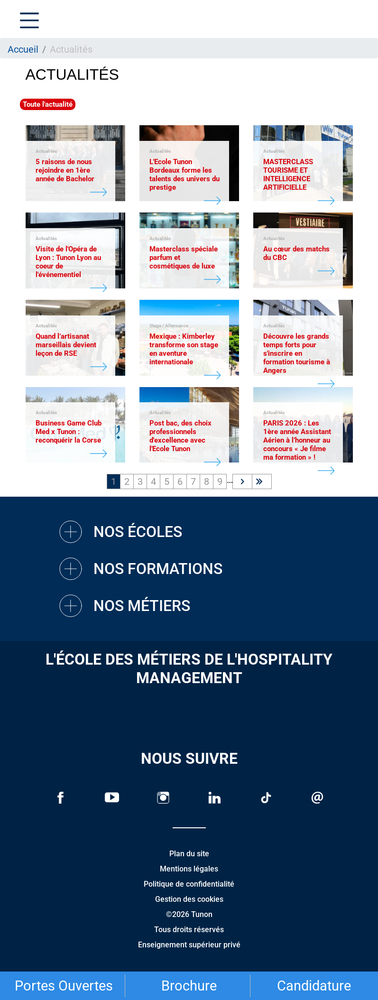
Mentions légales (189, 868)
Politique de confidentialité (189, 884)
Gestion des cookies (189, 899)
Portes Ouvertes (64, 986)
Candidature (314, 986)
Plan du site (189, 853)
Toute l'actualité (48, 104)
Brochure (189, 986)
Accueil (23, 49)
